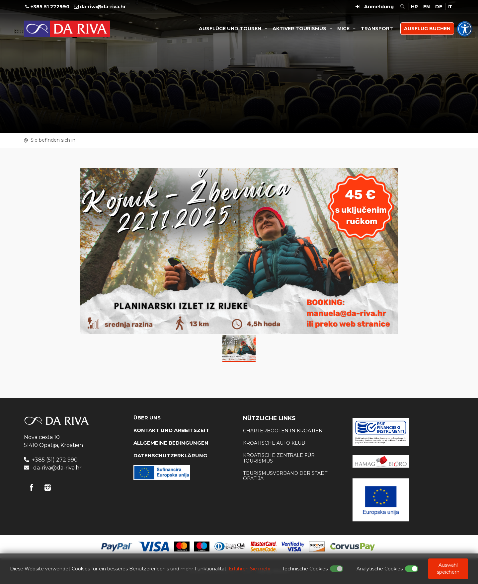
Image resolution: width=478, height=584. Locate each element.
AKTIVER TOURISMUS (303, 29)
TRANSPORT (377, 29)
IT (449, 7)
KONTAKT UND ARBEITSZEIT (171, 430)
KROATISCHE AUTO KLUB (274, 443)
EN (426, 7)
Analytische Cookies (380, 569)
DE (438, 7)
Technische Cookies (305, 569)
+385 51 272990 (50, 7)
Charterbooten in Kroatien (283, 431)
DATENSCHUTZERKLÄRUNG (170, 455)
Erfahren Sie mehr (250, 569)
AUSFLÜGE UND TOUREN (234, 29)
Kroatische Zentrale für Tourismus (279, 458)
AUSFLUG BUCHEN (427, 29)
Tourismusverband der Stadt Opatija (285, 476)
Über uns (147, 417)
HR (414, 7)
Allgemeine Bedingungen (170, 443)
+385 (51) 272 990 (55, 460)
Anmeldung (379, 7)
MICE (347, 29)
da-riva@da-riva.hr (103, 7)
